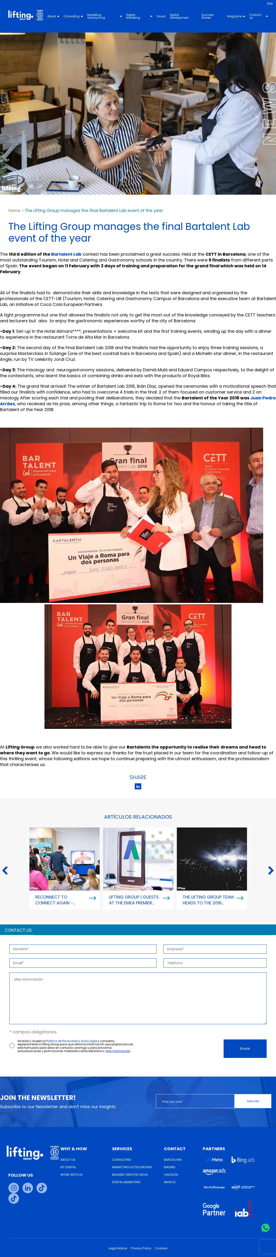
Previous (5, 871)
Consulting (73, 16)
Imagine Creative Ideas (130, 1174)
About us (67, 1159)
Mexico (170, 1182)
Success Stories (207, 16)
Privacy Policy (141, 1248)
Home (14, 210)
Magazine (236, 16)
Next (271, 871)
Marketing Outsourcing (104, 16)
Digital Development (179, 16)
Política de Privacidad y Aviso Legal (72, 1041)
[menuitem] (270, 3)
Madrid (169, 1167)
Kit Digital (68, 1167)
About (54, 16)
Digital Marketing (139, 16)
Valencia (171, 1174)
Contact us (258, 16)
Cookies (161, 1248)
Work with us (71, 1174)
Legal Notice (118, 1248)
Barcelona (173, 1159)
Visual (161, 16)
